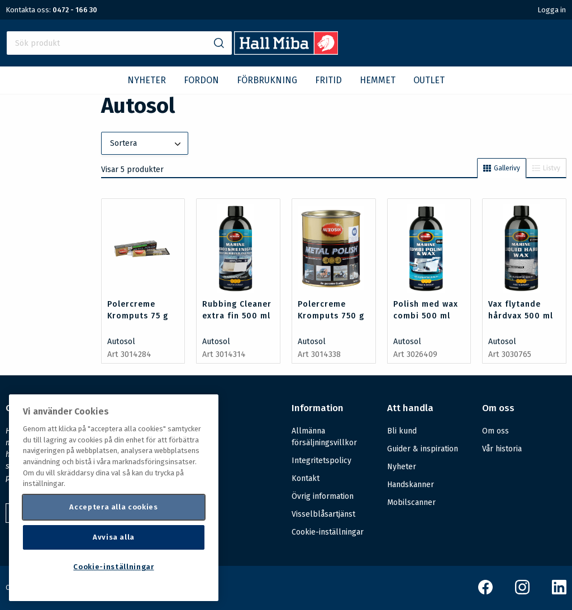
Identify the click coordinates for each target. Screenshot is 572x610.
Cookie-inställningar (328, 532)
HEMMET (377, 80)
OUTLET (429, 80)
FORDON (201, 80)
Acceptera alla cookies (113, 507)
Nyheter (401, 466)
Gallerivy (501, 168)
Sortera (147, 144)
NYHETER (146, 80)
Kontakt (306, 478)
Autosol (121, 341)
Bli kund (402, 431)
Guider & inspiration (422, 449)
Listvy (546, 168)
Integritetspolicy (321, 460)
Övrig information (323, 496)
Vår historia (502, 449)
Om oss (495, 431)
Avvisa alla (114, 537)
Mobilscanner (411, 502)
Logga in (551, 10)
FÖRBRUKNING (267, 80)
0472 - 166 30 (75, 10)
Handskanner (410, 484)
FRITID (328, 80)
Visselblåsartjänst (323, 514)
